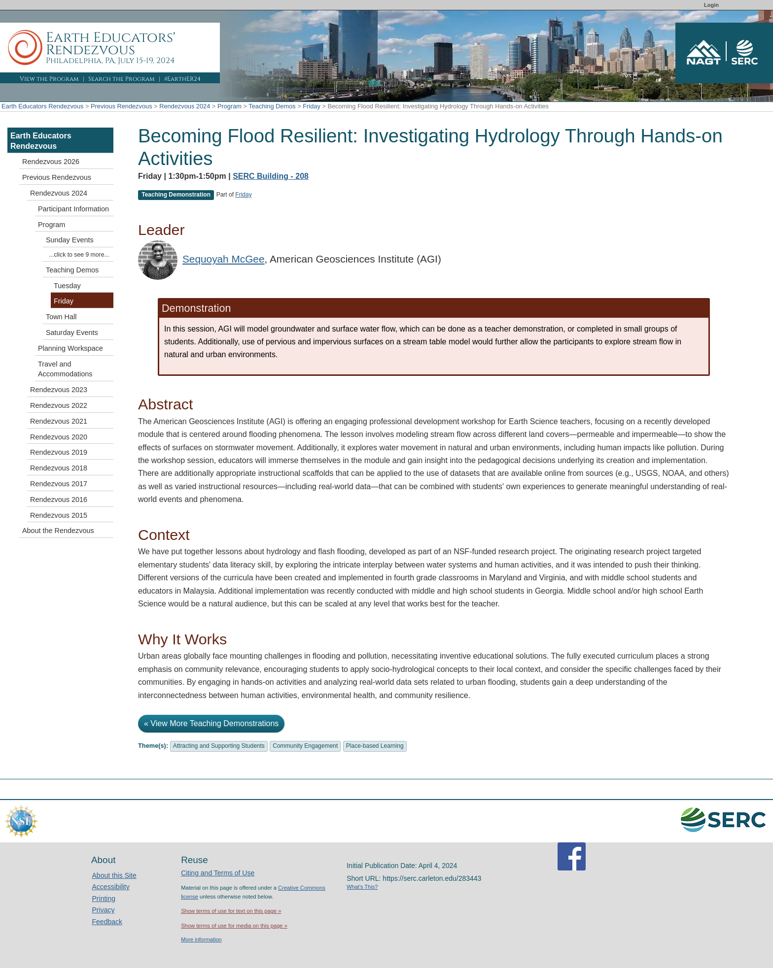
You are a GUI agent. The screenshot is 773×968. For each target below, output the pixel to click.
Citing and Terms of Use (217, 873)
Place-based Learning (375, 745)
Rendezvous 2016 (58, 499)
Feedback (107, 922)
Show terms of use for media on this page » (234, 926)
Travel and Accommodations (65, 369)
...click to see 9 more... (79, 254)
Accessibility (111, 887)
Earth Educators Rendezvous (42, 106)
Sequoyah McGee (223, 259)
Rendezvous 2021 (58, 421)
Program (229, 106)
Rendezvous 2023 (58, 390)
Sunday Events (70, 240)
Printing (103, 898)
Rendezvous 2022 (58, 405)
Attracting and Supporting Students (219, 745)
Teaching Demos (271, 106)
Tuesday (67, 286)
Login (711, 5)
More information (201, 939)
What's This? (362, 887)
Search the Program (121, 79)
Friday (311, 106)
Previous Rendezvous (121, 106)
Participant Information (73, 209)
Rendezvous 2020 (58, 437)
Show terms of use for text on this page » (231, 911)
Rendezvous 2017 (58, 484)
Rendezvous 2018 (58, 468)
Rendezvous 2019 (58, 452)
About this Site (114, 875)
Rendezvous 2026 (50, 162)
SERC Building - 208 (271, 176)
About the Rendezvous (58, 530)
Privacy (103, 910)
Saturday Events (72, 332)
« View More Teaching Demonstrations (211, 723)
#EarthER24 (182, 79)
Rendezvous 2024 (184, 106)
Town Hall (61, 317)
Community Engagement (305, 745)
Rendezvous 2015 (58, 515)
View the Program (49, 79)
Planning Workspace (70, 348)
